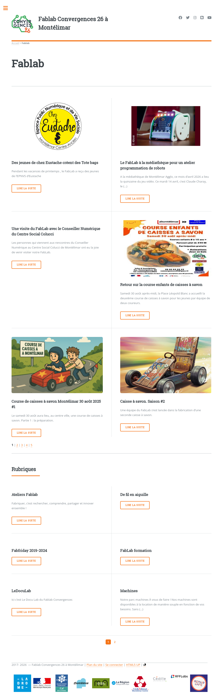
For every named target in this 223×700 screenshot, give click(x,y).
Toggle (8, 8)
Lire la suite (26, 188)
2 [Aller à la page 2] (115, 642)
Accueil (15, 43)
